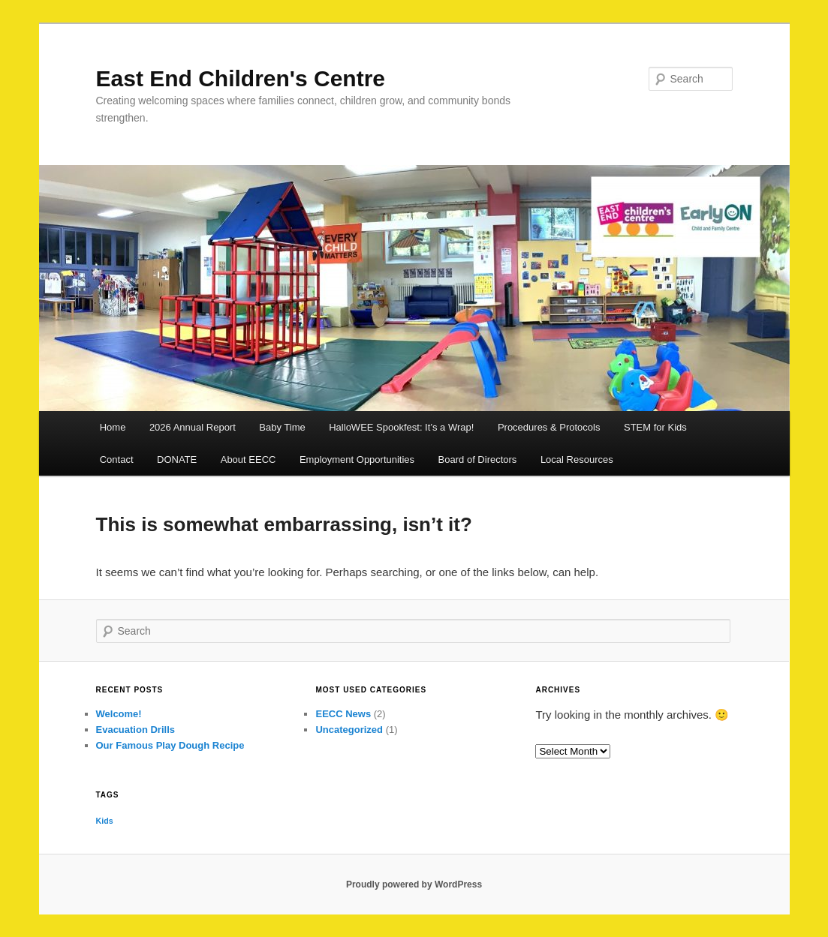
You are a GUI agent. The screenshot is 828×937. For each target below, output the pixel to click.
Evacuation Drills (135, 729)
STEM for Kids (655, 427)
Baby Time (282, 427)
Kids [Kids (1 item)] (104, 820)
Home (113, 427)
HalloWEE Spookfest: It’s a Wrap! (401, 427)
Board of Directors (477, 459)
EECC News (343, 713)
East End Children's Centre (241, 78)
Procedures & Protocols (549, 427)
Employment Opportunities (357, 459)
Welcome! (119, 713)
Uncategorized (349, 729)
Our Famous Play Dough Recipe (170, 745)
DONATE (177, 459)
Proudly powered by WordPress (414, 884)
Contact (117, 459)
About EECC (248, 459)
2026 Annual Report (192, 427)
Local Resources (576, 459)
